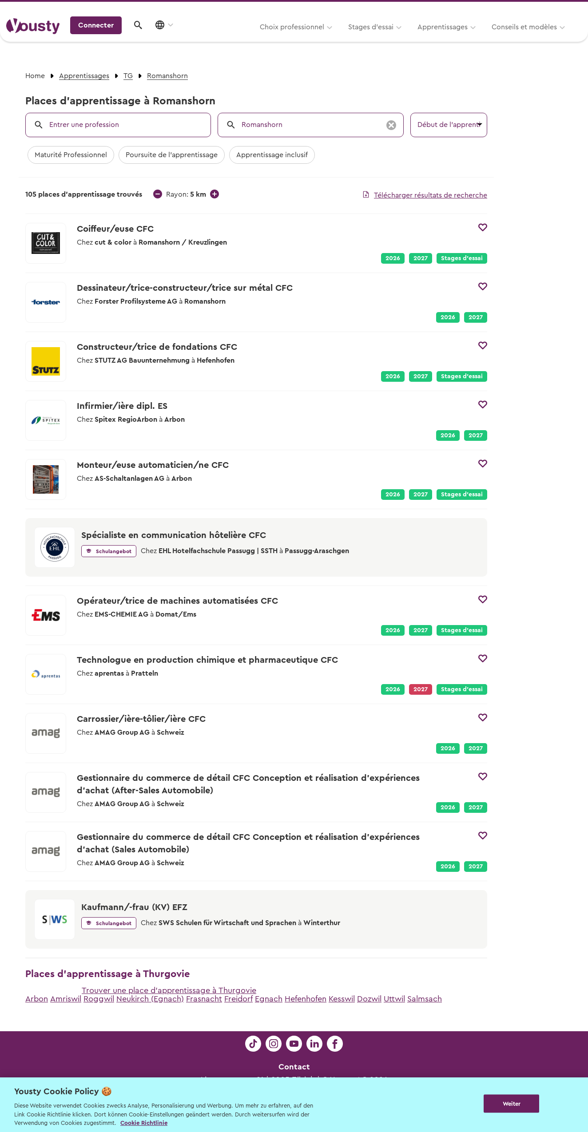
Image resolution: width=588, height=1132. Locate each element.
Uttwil (394, 999)
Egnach (268, 999)
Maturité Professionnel (71, 154)
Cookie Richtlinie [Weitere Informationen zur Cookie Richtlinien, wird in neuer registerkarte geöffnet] (143, 1123)
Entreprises (563, 9)
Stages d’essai (260, 38)
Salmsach (424, 999)
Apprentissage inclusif (272, 154)
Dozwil (369, 999)
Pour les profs (505, 9)
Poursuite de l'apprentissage (172, 154)
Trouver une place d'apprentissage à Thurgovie (169, 990)
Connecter (506, 37)
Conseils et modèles (413, 38)
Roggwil (98, 999)
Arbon (36, 999)
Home (35, 75)
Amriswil (65, 999)
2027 (420, 258)
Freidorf (238, 999)
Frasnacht (204, 999)
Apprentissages (332, 38)
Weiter (512, 1104)
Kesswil (342, 999)
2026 (392, 258)
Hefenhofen (305, 999)
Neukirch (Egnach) (150, 999)
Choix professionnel (181, 38)
